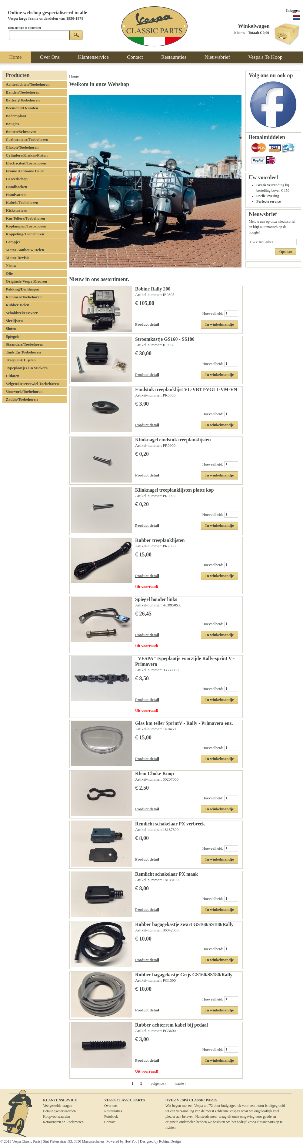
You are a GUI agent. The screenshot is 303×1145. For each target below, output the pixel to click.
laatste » (181, 1083)
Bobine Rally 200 (152, 288)
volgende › (158, 1083)
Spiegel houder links (156, 599)
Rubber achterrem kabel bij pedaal (171, 1024)
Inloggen (293, 10)
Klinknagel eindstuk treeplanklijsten (173, 439)
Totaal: (253, 33)
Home (74, 76)
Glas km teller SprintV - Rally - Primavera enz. (184, 723)
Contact (109, 1122)
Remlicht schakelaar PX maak (166, 874)
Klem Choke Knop (154, 773)
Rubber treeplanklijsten (160, 540)
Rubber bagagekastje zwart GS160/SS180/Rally (184, 924)
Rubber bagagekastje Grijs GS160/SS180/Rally (183, 974)
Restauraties (113, 1111)
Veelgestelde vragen (57, 1106)
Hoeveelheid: (213, 313)
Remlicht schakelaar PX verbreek (170, 823)
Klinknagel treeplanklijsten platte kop (174, 490)
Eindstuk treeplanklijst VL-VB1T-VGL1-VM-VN (186, 389)
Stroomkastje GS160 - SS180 (165, 339)
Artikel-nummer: (149, 294)
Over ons (111, 1106)
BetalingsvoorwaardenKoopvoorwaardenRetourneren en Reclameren (63, 1116)
